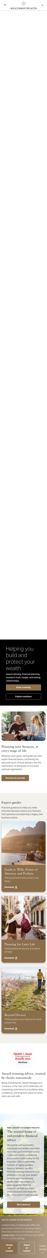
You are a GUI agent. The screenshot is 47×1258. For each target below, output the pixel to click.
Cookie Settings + (42, 1249)
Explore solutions (23, 696)
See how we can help (15, 778)
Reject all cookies (26, 1248)
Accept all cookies (9, 1248)
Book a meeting (23, 687)
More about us (23, 1204)
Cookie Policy (8, 1235)
